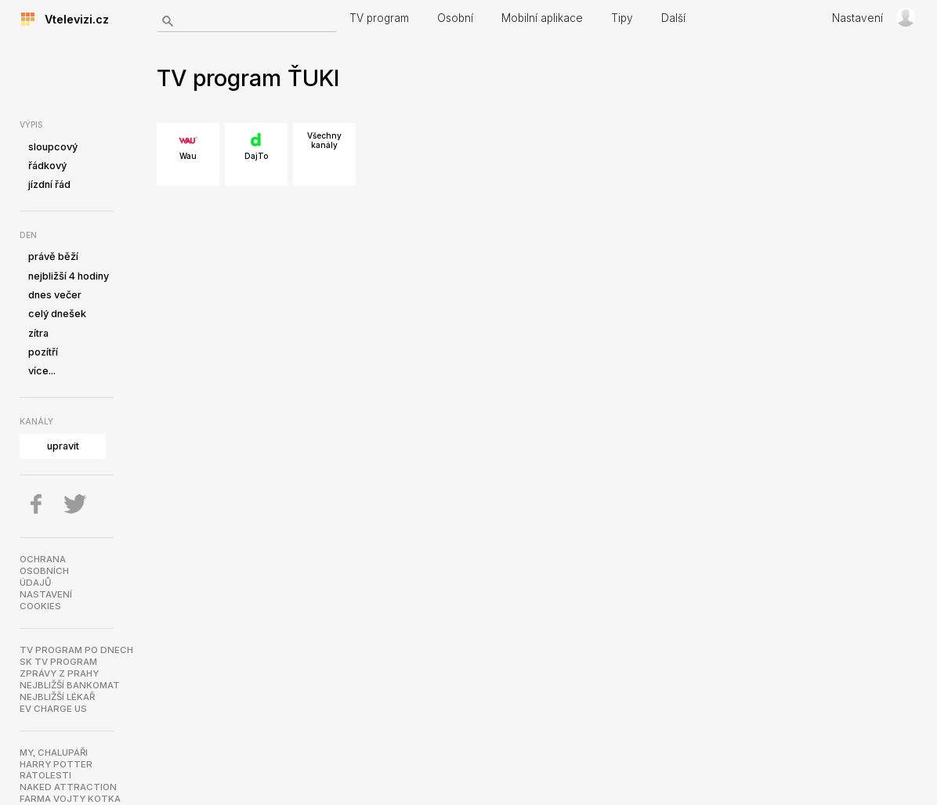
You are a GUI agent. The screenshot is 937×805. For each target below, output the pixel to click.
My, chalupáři (54, 752)
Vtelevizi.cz (72, 19)
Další (673, 18)
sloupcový (53, 147)
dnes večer (54, 295)
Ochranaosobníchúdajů (44, 571)
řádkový (47, 165)
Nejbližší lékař (57, 696)
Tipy (622, 18)
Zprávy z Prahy (59, 673)
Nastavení (857, 18)
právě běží (53, 256)
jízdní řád (49, 184)
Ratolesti (45, 775)
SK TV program (58, 661)
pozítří (43, 352)
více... (42, 371)
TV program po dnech (76, 649)
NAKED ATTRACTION (68, 787)
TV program (379, 18)
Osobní (455, 18)
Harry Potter (56, 764)
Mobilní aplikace (542, 18)
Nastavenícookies (46, 600)
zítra (38, 333)
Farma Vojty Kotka (70, 798)
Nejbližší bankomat (70, 685)
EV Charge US (53, 708)
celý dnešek (57, 313)
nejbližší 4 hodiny (68, 276)
